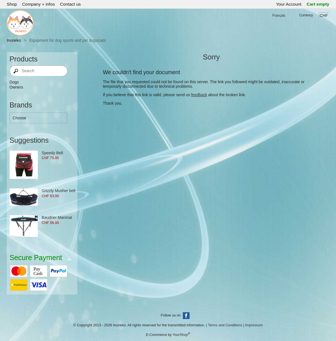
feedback (199, 95)
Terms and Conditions (225, 325)
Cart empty (318, 4)
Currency (306, 15)
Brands (21, 105)
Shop (12, 4)
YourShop (180, 335)
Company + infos (38, 4)
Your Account (288, 4)
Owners (16, 87)
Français (278, 15)
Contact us (70, 4)
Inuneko (14, 40)
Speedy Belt (52, 153)
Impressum (254, 325)
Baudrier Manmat (57, 217)
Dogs (14, 82)
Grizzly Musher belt (59, 190)
